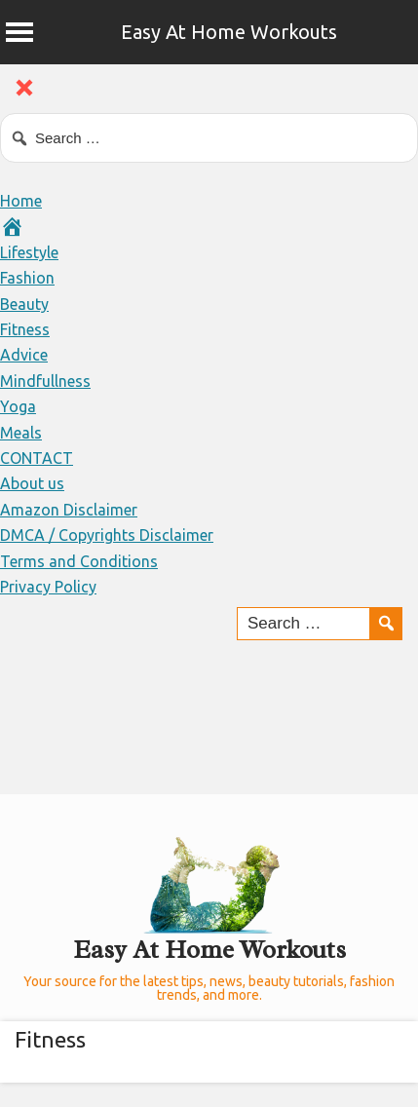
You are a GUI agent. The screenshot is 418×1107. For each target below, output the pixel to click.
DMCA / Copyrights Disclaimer (106, 535)
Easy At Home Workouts (229, 31)
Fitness (25, 329)
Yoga (18, 406)
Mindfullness (45, 381)
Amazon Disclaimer (68, 509)
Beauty (24, 304)
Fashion (27, 277)
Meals (21, 432)
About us (32, 483)
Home (21, 201)
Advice (24, 354)
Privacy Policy (48, 586)
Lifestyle (29, 252)
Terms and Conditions (79, 561)
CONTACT (36, 458)
